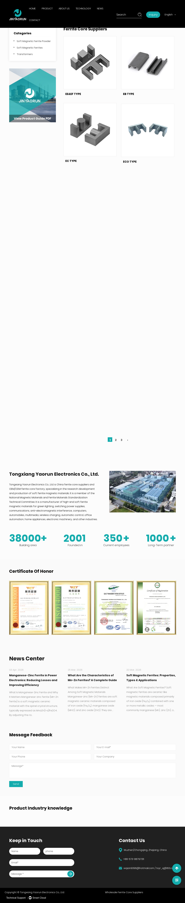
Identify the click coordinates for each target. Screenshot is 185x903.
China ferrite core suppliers (73, 484)
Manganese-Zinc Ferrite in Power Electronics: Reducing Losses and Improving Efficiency (33, 680)
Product (47, 8)
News (100, 8)
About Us (64, 8)
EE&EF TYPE (73, 95)
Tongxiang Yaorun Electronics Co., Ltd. (42, 892)
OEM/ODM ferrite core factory (27, 489)
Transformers (25, 54)
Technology (83, 8)
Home (32, 8)
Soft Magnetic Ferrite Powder (34, 41)
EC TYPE (71, 178)
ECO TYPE (130, 200)
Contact (34, 20)
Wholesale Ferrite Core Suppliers (124, 892)
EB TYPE (128, 99)
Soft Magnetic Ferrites (30, 47)
